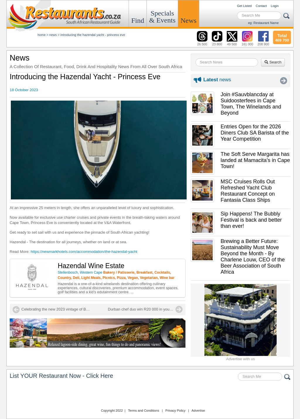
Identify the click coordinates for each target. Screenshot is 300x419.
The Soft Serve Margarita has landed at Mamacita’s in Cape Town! (255, 160)
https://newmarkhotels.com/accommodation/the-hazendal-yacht (84, 251)
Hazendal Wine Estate (91, 266)
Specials (162, 17)
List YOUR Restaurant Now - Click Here (61, 376)
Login (275, 6)
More (283, 81)
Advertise (198, 410)
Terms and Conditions (143, 410)
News (188, 20)
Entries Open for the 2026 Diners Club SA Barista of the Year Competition (255, 133)
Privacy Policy (175, 410)
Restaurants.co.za (150, 395)
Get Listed (244, 6)
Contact (261, 6)
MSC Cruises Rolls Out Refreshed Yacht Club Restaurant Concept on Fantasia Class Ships (248, 191)
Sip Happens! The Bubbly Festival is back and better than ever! (251, 220)
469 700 (282, 37)
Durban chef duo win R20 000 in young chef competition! (145, 309)
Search (273, 62)
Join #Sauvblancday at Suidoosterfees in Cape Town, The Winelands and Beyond (251, 104)
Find (137, 20)
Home (42, 35)
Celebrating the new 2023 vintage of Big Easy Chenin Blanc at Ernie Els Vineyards (56, 309)
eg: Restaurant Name (263, 23)
